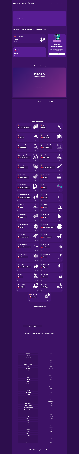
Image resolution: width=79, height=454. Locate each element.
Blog (53, 3)
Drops (46, 3)
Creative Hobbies (46, 10)
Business (60, 3)
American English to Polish (35, 10)
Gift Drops (64, 3)
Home (27, 10)
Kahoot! (56, 3)
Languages (50, 3)
